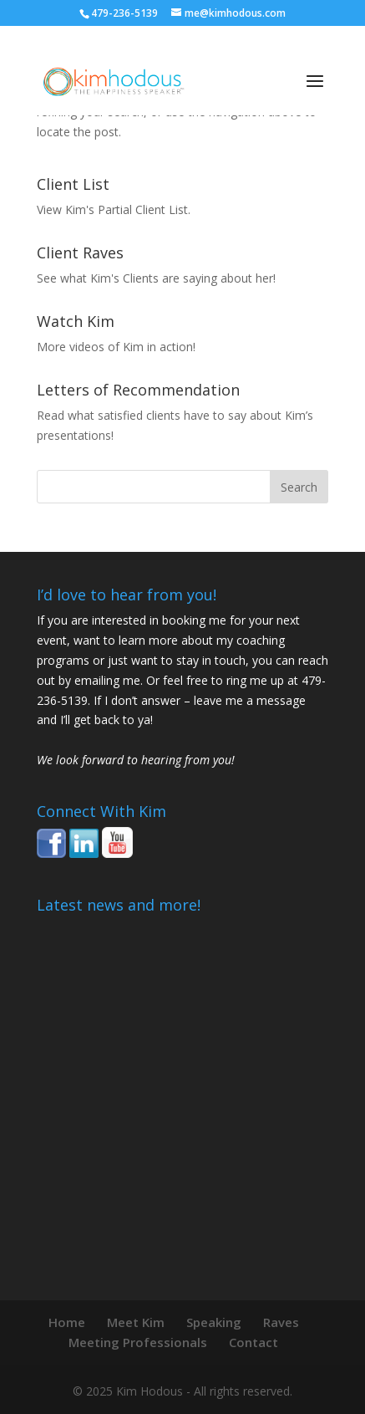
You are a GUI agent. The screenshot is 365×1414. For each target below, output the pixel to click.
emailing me (107, 680)
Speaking (213, 1322)
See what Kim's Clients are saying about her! (156, 278)
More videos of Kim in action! (116, 347)
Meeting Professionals (137, 1342)
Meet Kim (136, 1322)
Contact (253, 1342)
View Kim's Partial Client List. (113, 209)
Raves (281, 1322)
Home (66, 1322)
